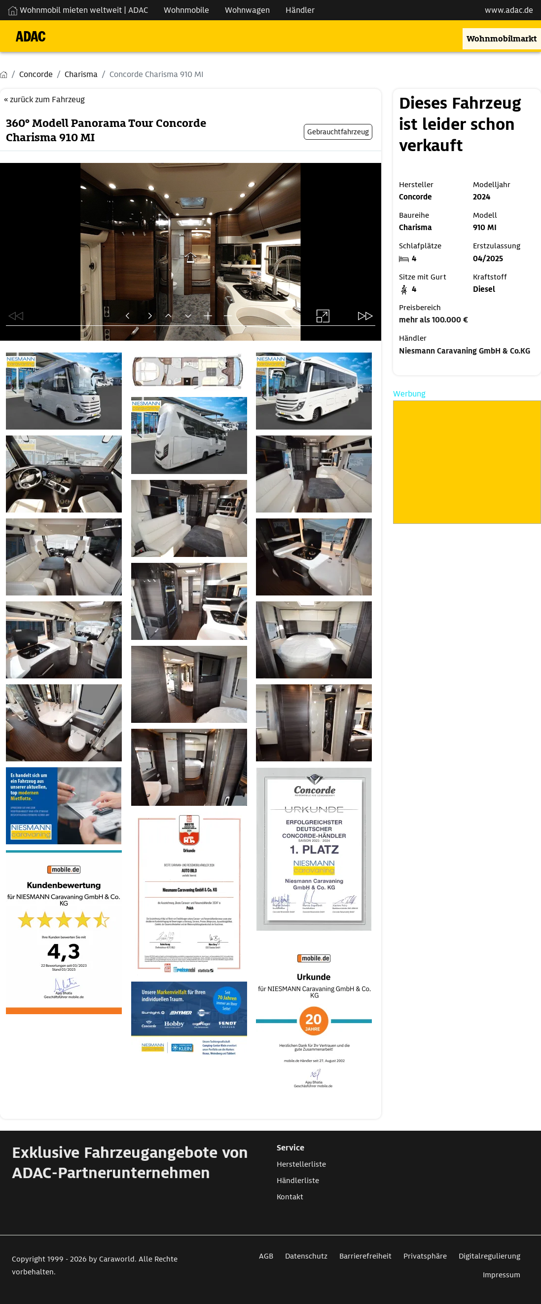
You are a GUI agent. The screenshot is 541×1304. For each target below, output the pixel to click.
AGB (266, 1256)
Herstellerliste (301, 1164)
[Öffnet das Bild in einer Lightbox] (65, 391)
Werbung (409, 394)
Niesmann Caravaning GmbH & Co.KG (464, 351)
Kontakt (290, 1197)
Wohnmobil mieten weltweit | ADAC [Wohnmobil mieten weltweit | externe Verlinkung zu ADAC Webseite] (78, 10)
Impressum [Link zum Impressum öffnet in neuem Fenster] (501, 1275)
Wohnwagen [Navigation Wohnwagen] (247, 10)
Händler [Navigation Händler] (300, 10)
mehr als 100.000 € (433, 320)
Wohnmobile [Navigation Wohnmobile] (186, 10)
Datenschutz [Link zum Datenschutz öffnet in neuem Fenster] (306, 1256)
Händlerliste (298, 1180)
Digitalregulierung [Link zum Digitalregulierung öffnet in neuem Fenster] (489, 1256)
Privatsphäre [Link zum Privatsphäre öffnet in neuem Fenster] (425, 1256)
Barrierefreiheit (365, 1256)
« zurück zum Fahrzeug (44, 99)
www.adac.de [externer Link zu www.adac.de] (509, 10)
